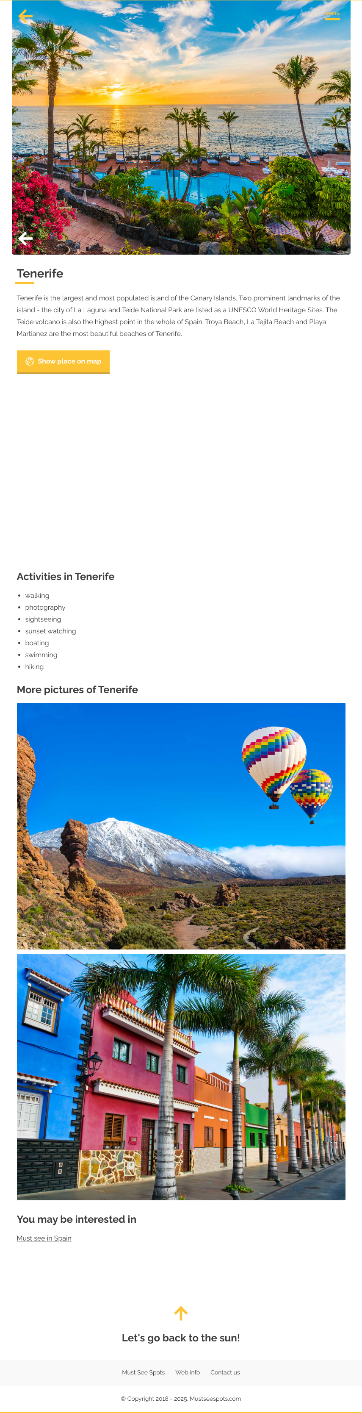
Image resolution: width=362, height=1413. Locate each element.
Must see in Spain (44, 1238)
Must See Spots (143, 1372)
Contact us (225, 1372)
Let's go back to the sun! (181, 1325)
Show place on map (63, 361)
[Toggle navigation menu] (332, 14)
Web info (187, 1372)
